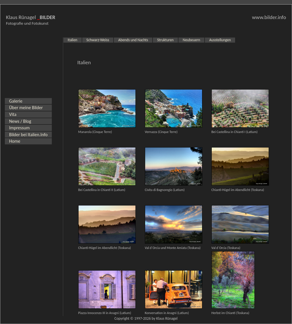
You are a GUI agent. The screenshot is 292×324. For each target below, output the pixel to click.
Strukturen (165, 40)
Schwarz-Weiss (98, 40)
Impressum (19, 127)
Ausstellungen (220, 40)
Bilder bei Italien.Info (28, 134)
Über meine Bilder (26, 107)
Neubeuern (191, 40)
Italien (72, 40)
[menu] (28, 121)
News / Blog (20, 121)
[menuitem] (28, 101)
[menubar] (149, 40)
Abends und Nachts (133, 40)
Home (14, 141)
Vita (13, 114)
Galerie (15, 101)
